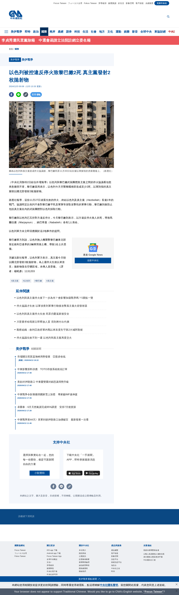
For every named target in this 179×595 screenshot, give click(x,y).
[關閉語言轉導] (177, 591)
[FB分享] (11, 94)
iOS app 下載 (54, 550)
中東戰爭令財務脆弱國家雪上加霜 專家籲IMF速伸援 (47, 394)
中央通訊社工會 (152, 569)
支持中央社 (162, 3)
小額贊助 (39, 473)
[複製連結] (25, 94)
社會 (94, 31)
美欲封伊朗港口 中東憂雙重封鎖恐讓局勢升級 (43, 381)
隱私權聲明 (85, 573)
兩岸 (52, 31)
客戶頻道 (140, 3)
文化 (110, 31)
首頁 (11, 49)
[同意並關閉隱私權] (177, 584)
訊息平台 (116, 562)
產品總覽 (116, 550)
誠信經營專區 (86, 569)
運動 (118, 31)
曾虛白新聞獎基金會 (153, 552)
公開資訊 (84, 558)
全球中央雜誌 (54, 565)
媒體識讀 (112, 3)
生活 (85, 31)
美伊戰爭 (16, 31)
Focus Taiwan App (55, 560)
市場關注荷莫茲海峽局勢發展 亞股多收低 (41, 356)
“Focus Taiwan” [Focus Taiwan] (153, 591)
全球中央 (146, 31)
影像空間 (130, 3)
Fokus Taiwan (90, 3)
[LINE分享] (18, 94)
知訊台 (115, 569)
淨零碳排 (102, 3)
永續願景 (149, 3)
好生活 (121, 3)
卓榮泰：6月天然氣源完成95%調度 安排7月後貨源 (46, 407)
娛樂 (127, 31)
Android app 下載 (57, 554)
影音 (135, 31)
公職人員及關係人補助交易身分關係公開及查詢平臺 (153, 562)
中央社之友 (117, 573)
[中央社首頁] (15, 15)
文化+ (50, 569)
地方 (102, 31)
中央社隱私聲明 (109, 585)
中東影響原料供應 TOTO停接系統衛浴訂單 (42, 369)
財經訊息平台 (119, 565)
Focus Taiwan (60, 3)
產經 (61, 31)
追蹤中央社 (93, 260)
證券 (69, 31)
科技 (77, 31)
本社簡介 (84, 550)
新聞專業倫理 (86, 565)
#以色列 (26, 281)
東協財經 (160, 31)
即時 (28, 31)
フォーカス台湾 (75, 3)
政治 (36, 31)
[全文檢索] (168, 16)
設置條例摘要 (86, 562)
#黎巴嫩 (38, 281)
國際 (44, 31)
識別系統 (84, 554)
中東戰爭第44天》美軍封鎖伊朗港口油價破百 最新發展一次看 (53, 419)
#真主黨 (14, 281)
